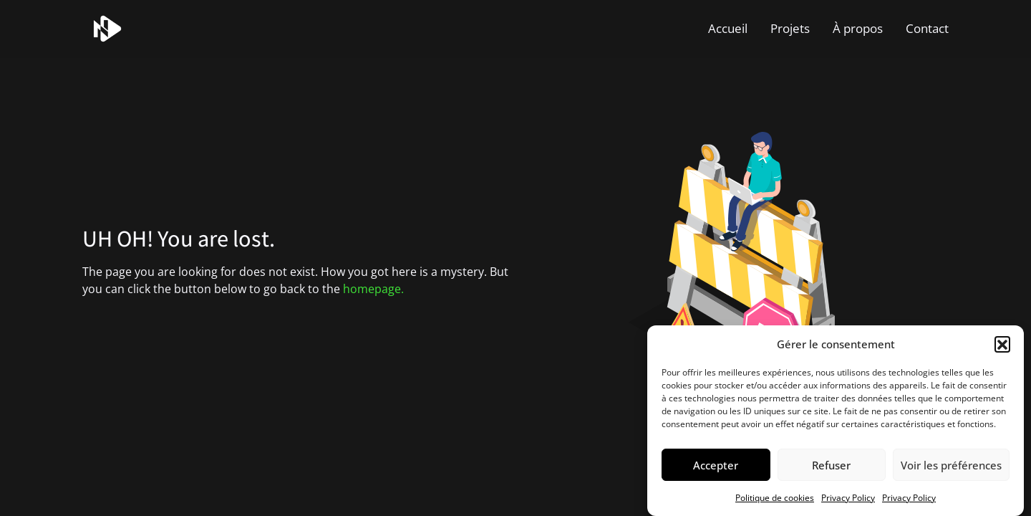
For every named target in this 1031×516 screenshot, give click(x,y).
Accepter (715, 465)
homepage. (373, 289)
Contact (927, 28)
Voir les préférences (951, 465)
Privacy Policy (848, 498)
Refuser (831, 465)
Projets (790, 28)
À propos (858, 28)
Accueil (727, 28)
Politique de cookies (774, 498)
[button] (1002, 344)
